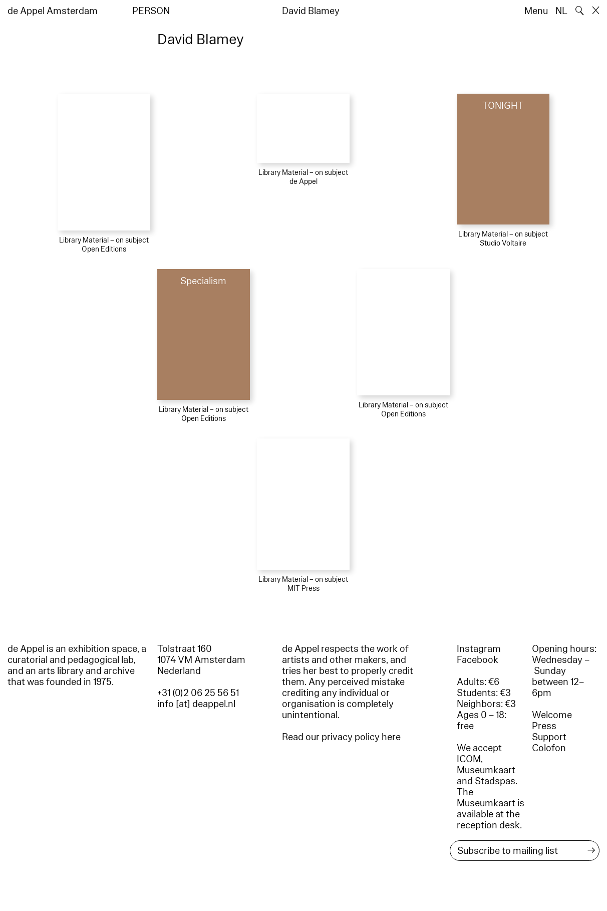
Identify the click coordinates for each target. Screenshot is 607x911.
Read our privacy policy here (341, 737)
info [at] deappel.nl (196, 704)
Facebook (477, 659)
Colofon (549, 748)
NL (561, 11)
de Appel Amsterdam (53, 11)
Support (549, 737)
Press (544, 726)
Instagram (479, 648)
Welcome (552, 715)
